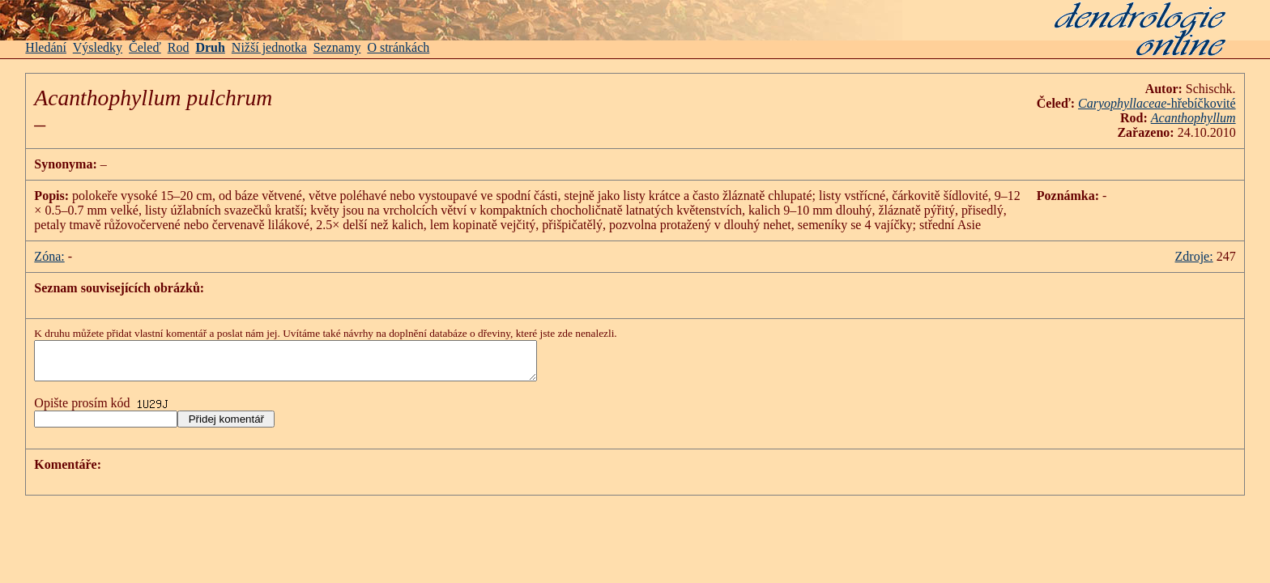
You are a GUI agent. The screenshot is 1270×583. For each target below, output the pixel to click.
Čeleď (145, 47)
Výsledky (97, 47)
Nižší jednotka (269, 47)
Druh (209, 47)
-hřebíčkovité (1157, 103)
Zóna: (49, 256)
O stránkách (398, 47)
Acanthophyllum (1193, 118)
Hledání (45, 47)
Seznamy (337, 47)
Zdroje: (1194, 256)
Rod (179, 47)
